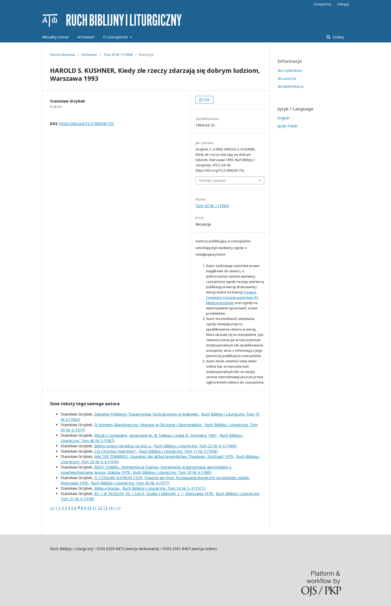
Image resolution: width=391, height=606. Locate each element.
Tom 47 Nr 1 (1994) (118, 54)
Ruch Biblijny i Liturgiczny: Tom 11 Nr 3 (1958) (178, 451)
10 (89, 507)
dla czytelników (290, 70)
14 (110, 507)
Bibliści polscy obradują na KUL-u (123, 445)
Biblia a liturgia (107, 488)
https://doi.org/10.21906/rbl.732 (87, 123)
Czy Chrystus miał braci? (115, 451)
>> (119, 507)
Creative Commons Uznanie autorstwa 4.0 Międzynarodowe (232, 297)
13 (105, 507)
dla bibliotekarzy (291, 86)
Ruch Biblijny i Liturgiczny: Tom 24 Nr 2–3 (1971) (163, 488)
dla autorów (287, 78)
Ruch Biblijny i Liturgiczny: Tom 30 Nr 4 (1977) (130, 482)
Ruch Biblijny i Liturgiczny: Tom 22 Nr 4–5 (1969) (195, 445)
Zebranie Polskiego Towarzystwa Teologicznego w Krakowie (146, 414)
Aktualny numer (55, 36)
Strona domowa (62, 54)
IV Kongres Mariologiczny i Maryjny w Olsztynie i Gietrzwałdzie (148, 424)
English (283, 118)
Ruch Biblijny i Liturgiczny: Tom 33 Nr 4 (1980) (172, 472)
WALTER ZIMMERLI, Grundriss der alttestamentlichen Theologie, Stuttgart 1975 (164, 456)
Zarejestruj (322, 4)
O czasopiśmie (116, 36)
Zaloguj (343, 4)
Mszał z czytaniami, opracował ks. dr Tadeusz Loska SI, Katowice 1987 (155, 435)
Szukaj (337, 36)
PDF (206, 99)
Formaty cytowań (212, 180)
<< (52, 507)
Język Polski (287, 125)
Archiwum (86, 36)
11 (94, 507)
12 (100, 507)
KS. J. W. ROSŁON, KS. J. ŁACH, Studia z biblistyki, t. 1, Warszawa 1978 (154, 493)
